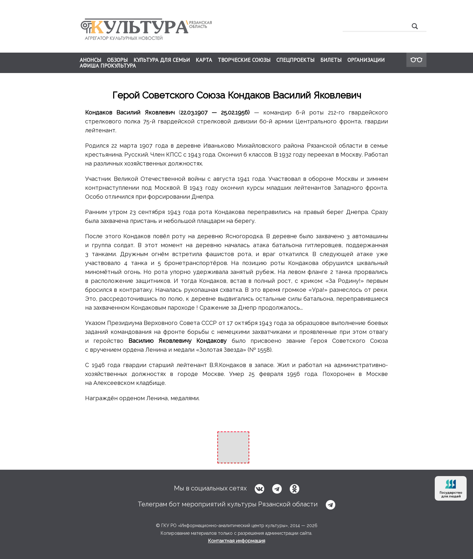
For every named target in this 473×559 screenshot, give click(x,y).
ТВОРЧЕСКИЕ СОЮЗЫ (244, 60)
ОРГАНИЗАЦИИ (366, 60)
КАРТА (204, 60)
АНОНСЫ (90, 60)
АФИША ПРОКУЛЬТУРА (108, 66)
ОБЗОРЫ (117, 60)
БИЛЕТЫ (331, 60)
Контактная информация (236, 541)
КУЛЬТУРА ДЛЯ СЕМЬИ (162, 60)
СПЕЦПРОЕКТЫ (295, 60)
